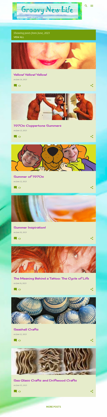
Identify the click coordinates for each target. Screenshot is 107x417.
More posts (53, 406)
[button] (92, 86)
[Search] (86, 5)
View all (19, 37)
